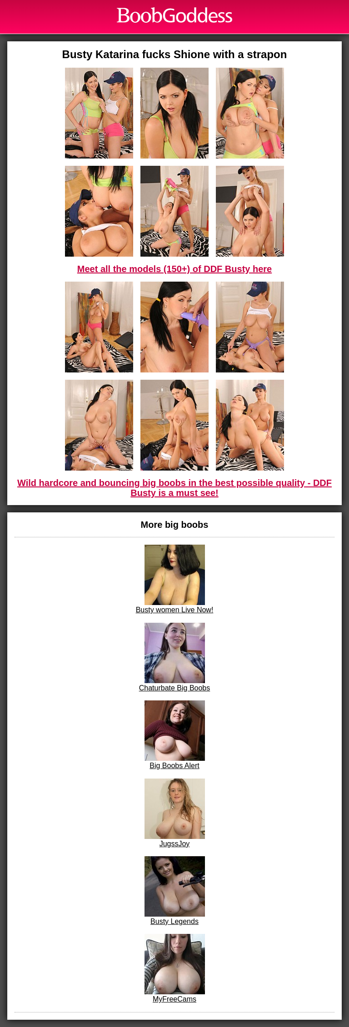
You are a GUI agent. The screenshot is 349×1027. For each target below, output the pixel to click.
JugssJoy (175, 813)
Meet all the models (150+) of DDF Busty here (174, 269)
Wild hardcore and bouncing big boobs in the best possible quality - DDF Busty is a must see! (174, 488)
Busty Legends (175, 890)
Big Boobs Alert (175, 734)
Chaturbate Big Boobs (174, 657)
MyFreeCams (175, 968)
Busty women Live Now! (175, 579)
